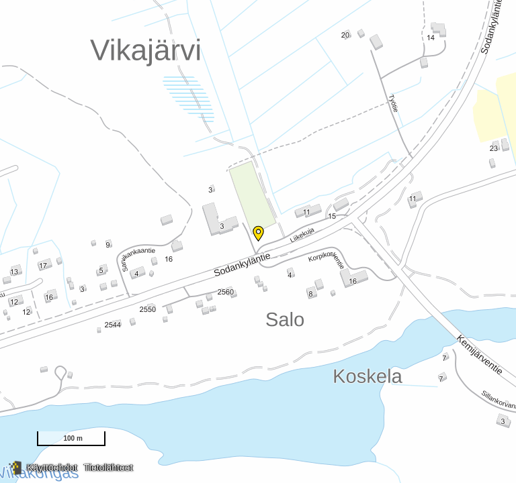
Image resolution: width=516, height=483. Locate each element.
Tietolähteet (108, 467)
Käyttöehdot (52, 467)
